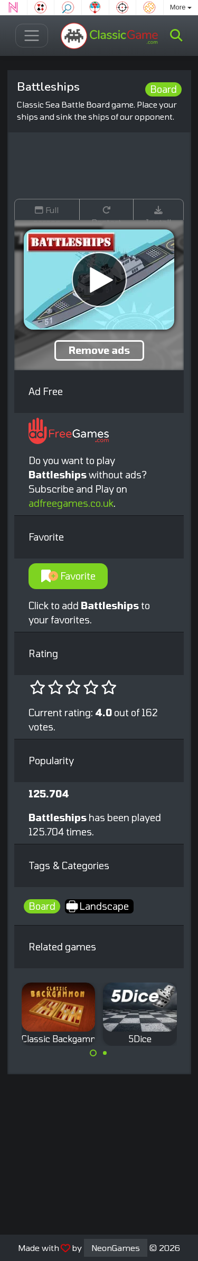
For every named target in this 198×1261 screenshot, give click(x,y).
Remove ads (99, 350)
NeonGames (115, 1248)
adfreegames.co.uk (71, 503)
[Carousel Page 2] (105, 1053)
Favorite (68, 576)
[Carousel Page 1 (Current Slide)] (93, 1053)
